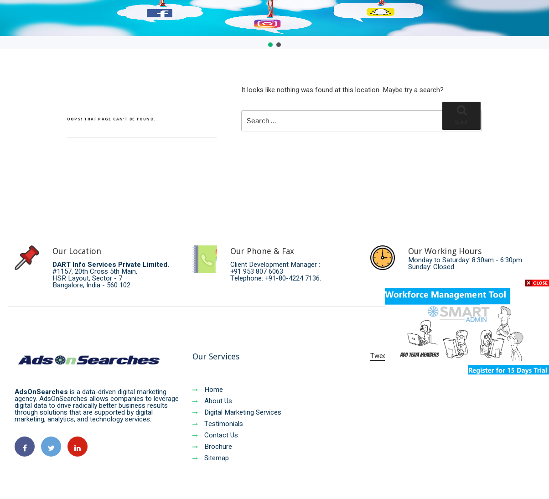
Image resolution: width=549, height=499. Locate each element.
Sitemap (210, 458)
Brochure (212, 447)
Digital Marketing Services (236, 412)
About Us (212, 401)
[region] (274, 24)
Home (207, 390)
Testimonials (217, 424)
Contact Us (215, 435)
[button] (270, 44)
